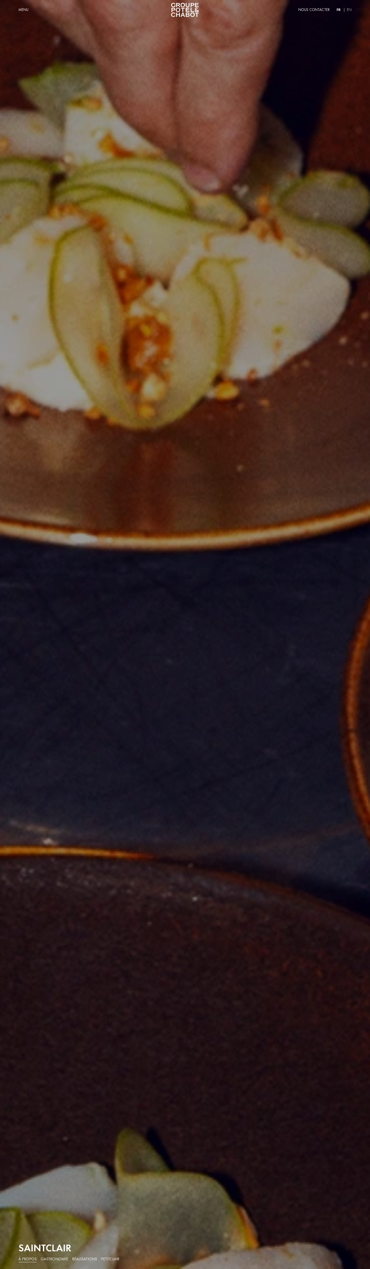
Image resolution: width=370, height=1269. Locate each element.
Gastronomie (54, 1259)
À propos (27, 1259)
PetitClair (110, 1259)
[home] (185, 10)
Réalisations (84, 1259)
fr (339, 9)
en (349, 10)
